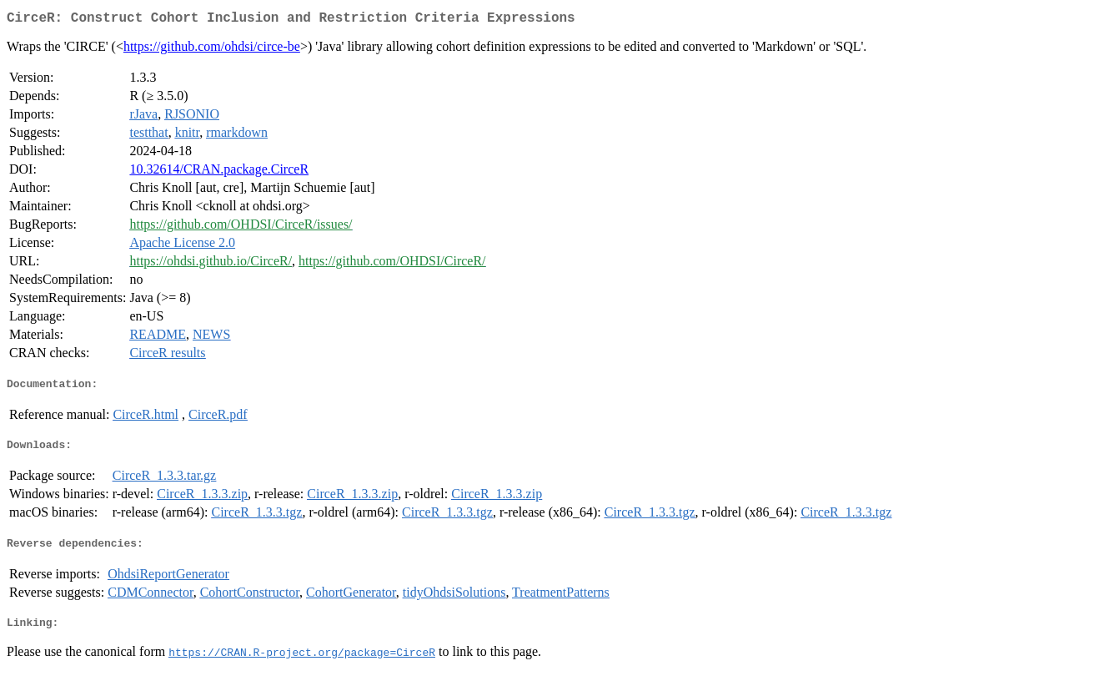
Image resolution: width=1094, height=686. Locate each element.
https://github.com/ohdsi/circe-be (211, 50)
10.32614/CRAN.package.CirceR (219, 172)
